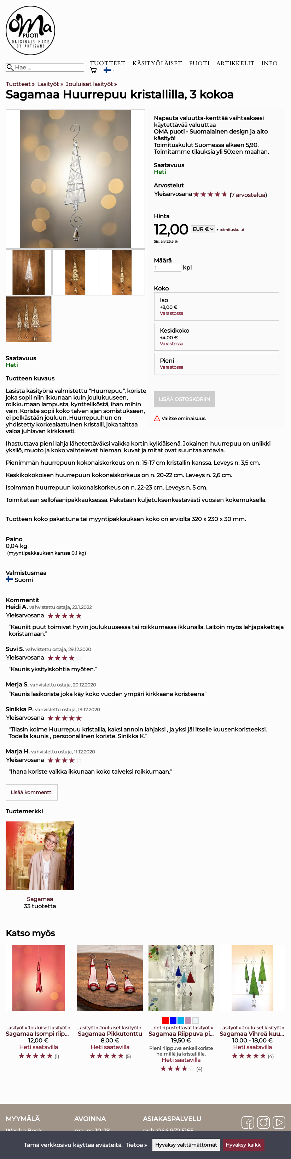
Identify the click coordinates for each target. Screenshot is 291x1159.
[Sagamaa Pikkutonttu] (110, 1012)
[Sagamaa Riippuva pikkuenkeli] (181, 1012)
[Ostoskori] (93, 71)
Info (270, 63)
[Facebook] (247, 1123)
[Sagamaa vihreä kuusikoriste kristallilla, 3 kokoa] (252, 1012)
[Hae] (45, 67)
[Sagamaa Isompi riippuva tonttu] (38, 1012)
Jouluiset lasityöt (91, 84)
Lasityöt (50, 84)
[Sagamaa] (40, 871)
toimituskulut (232, 229)
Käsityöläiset (157, 63)
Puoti (199, 63)
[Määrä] (167, 268)
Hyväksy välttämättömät (186, 1145)
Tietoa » (136, 1145)
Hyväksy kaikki (244, 1145)
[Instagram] (263, 1123)
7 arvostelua (248, 195)
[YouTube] (279, 1123)
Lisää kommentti (32, 792)
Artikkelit (235, 63)
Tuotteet (108, 63)
